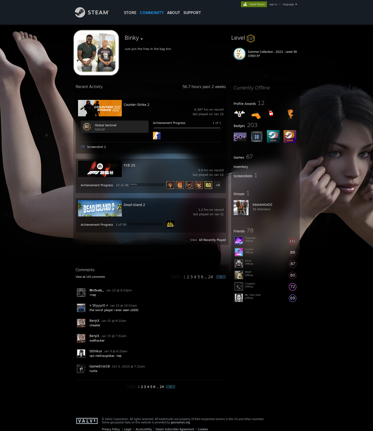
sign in (273, 4)
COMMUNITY (152, 12)
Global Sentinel (105, 125)
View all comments (90, 277)
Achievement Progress (169, 123)
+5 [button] (218, 185)
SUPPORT (192, 12)
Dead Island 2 (134, 205)
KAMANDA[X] (262, 204)
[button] (265, 37)
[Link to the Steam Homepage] (96, 16)
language (288, 4)
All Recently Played (212, 240)
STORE (130, 12)
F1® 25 (129, 165)
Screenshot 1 (96, 147)
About (173, 12)
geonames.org (180, 422)
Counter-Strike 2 (136, 105)
